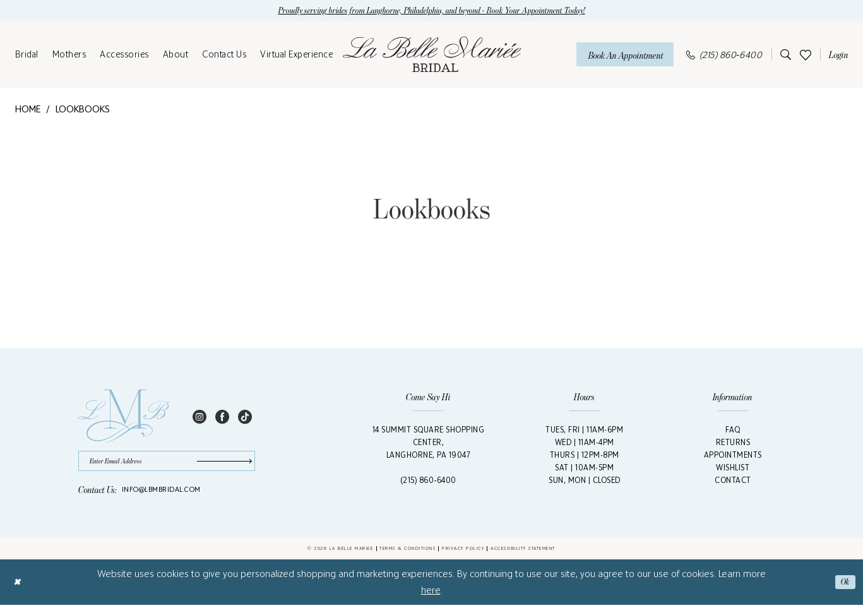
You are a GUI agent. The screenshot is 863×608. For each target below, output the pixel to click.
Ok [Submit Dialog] (844, 585)
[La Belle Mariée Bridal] (432, 55)
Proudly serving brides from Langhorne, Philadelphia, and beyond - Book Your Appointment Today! (431, 11)
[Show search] (783, 55)
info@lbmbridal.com (161, 492)
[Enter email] (166, 463)
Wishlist (732, 469)
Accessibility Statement (523, 551)
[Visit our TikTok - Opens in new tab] (245, 417)
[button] (836, 55)
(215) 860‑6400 (428, 481)
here (431, 593)
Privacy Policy (463, 551)
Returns (733, 443)
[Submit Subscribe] (223, 463)
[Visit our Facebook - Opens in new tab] (222, 417)
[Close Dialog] (18, 585)
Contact (733, 481)
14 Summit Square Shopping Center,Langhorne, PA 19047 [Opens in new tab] (428, 443)
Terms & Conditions (407, 551)
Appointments (733, 456)
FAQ (733, 431)
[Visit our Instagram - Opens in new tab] (199, 417)
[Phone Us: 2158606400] (724, 55)
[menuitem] (26, 56)
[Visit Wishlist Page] (805, 55)
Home (28, 110)
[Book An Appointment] (625, 55)
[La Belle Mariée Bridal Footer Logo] (124, 417)
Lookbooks (83, 110)
